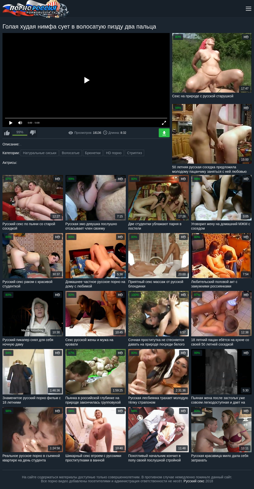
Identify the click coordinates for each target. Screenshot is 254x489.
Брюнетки (93, 153)
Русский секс (194, 481)
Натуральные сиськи (39, 153)
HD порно (114, 153)
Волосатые (71, 153)
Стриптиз (134, 153)
